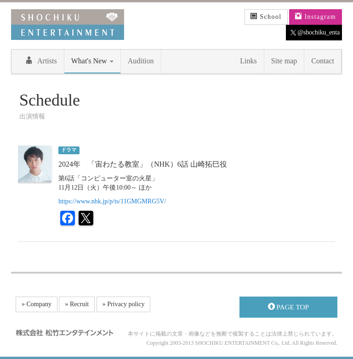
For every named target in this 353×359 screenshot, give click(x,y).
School (266, 16)
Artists (41, 60)
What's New (92, 61)
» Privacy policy (123, 304)
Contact (322, 61)
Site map (284, 61)
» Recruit (77, 304)
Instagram (315, 16)
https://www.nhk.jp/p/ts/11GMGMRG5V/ (112, 201)
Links (248, 61)
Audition (141, 61)
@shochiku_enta (315, 32)
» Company (36, 304)
